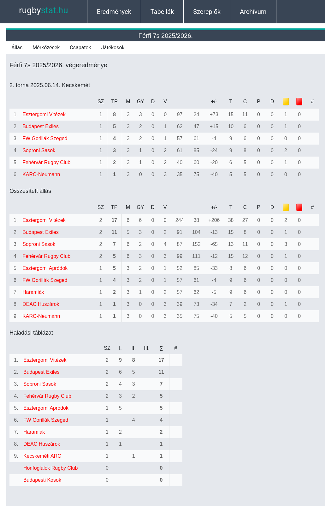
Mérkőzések (46, 48)
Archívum (253, 11)
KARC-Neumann (41, 174)
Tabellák (162, 11)
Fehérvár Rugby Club (46, 162)
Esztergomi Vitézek (44, 114)
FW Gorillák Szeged (44, 138)
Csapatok (80, 48)
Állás (16, 48)
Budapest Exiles (40, 126)
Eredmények (114, 11)
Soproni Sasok (38, 150)
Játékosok (113, 48)
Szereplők (207, 11)
